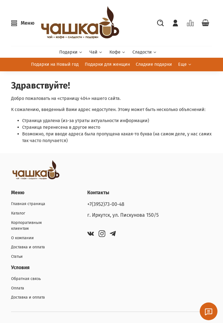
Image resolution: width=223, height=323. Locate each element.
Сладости (144, 52)
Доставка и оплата (28, 247)
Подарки (71, 52)
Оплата (17, 288)
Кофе (117, 52)
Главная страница (28, 203)
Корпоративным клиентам (26, 225)
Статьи (17, 256)
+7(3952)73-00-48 (105, 204)
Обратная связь (26, 278)
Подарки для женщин (107, 64)
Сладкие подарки (154, 64)
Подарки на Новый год (55, 64)
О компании (22, 238)
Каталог (18, 213)
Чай (96, 52)
